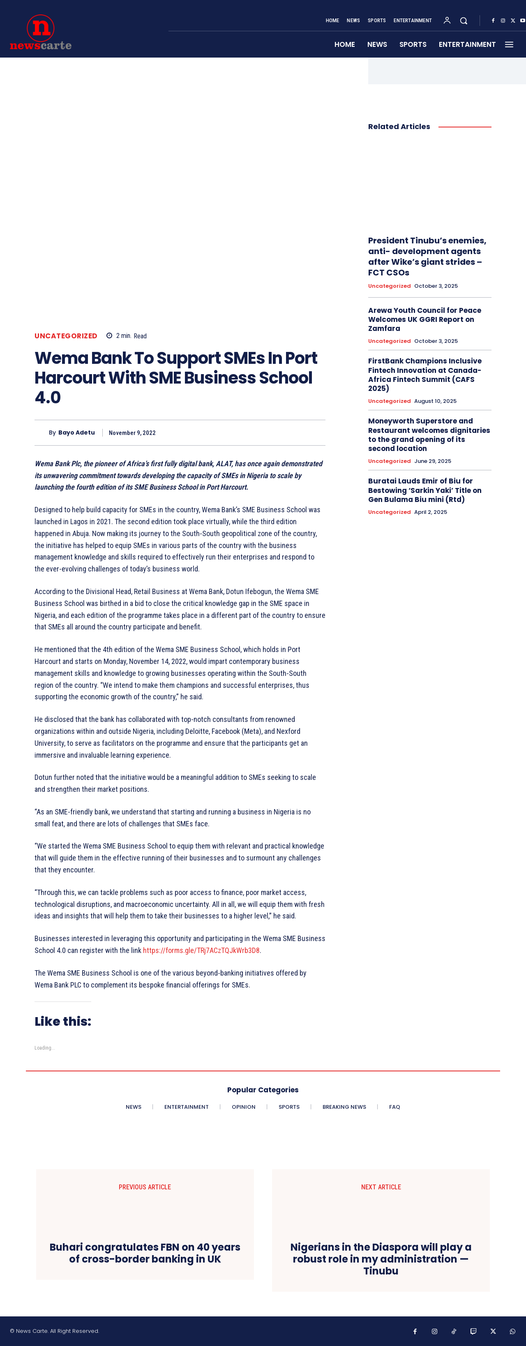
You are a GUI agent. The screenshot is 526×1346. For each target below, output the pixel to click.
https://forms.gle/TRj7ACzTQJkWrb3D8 (201, 950)
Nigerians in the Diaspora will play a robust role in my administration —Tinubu (381, 1259)
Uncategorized (66, 336)
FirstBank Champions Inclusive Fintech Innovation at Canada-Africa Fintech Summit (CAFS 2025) (425, 374)
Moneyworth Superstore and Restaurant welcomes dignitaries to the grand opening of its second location (429, 434)
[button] (463, 20)
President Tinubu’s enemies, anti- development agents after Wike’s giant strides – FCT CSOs (427, 256)
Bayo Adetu (76, 432)
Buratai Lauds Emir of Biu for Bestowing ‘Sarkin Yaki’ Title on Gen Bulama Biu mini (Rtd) (425, 490)
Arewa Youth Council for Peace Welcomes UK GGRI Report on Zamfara (424, 319)
